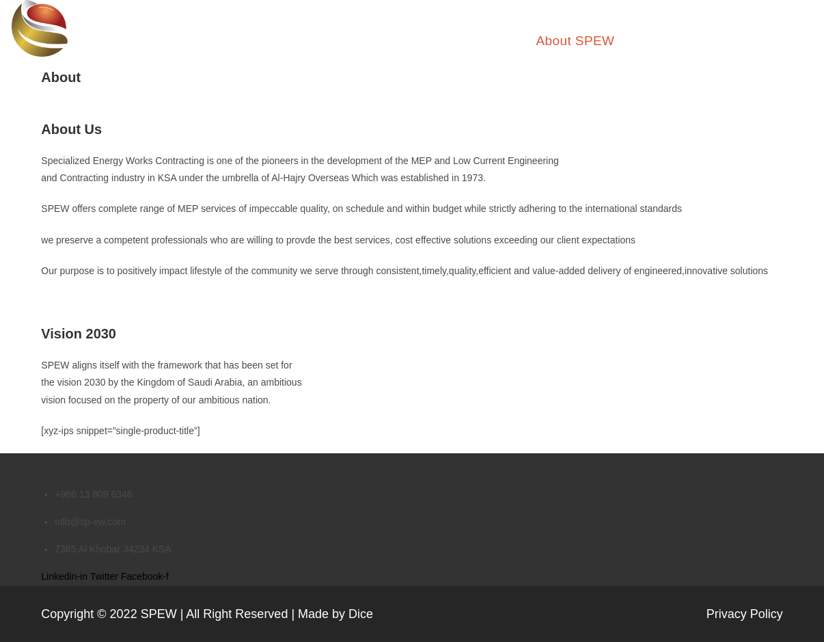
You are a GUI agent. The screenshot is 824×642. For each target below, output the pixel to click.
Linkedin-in (65, 576)
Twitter (105, 576)
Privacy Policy (744, 614)
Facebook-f (145, 576)
